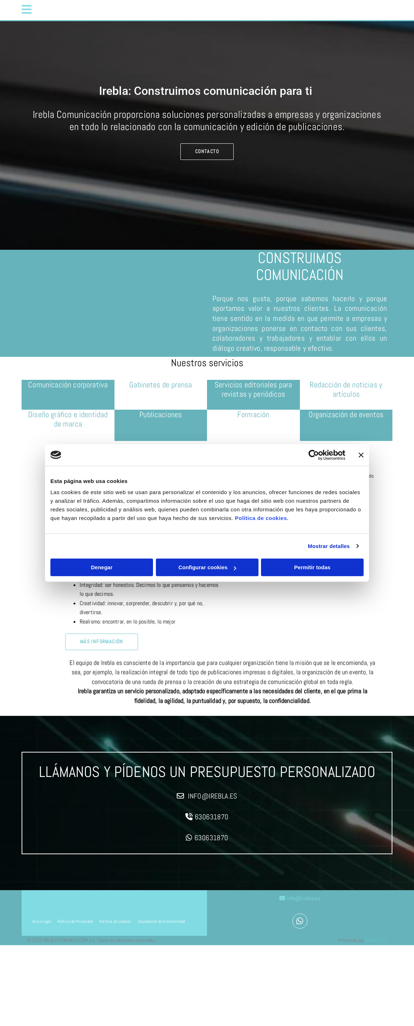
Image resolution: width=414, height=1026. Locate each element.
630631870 (212, 817)
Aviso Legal (41, 923)
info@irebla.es (212, 796)
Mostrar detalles (329, 546)
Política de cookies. (261, 518)
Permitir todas (312, 567)
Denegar (101, 567)
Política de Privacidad (75, 923)
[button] (68, 10)
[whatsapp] (300, 922)
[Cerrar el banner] (361, 454)
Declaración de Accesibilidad (161, 923)
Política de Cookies (115, 923)
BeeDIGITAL (376, 942)
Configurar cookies (207, 567)
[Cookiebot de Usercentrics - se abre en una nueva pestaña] (313, 455)
